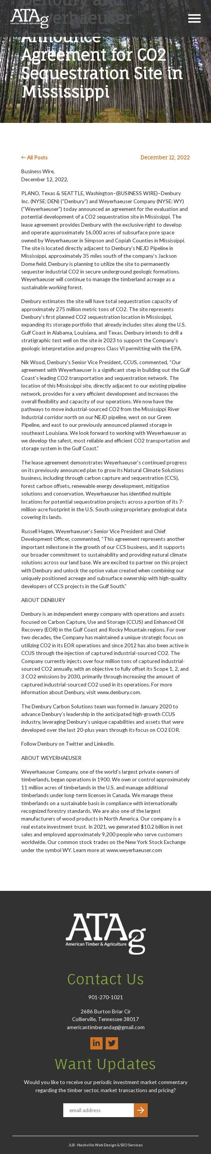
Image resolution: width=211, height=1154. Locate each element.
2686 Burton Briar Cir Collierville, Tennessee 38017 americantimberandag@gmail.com (106, 1019)
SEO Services (131, 1145)
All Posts (34, 157)
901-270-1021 (105, 997)
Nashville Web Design (96, 1145)
